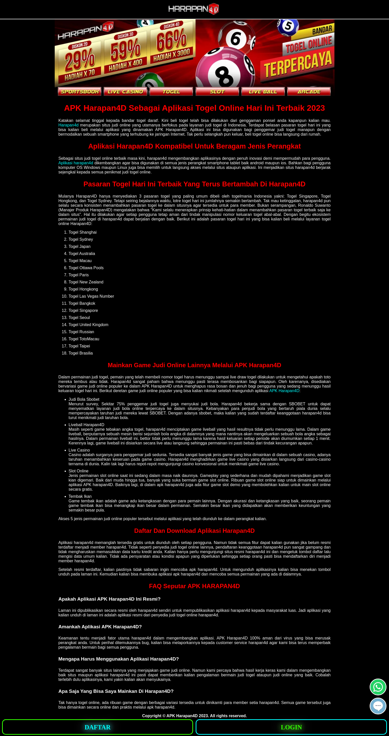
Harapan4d (69, 125)
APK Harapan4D (284, 391)
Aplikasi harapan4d (76, 163)
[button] (378, 706)
